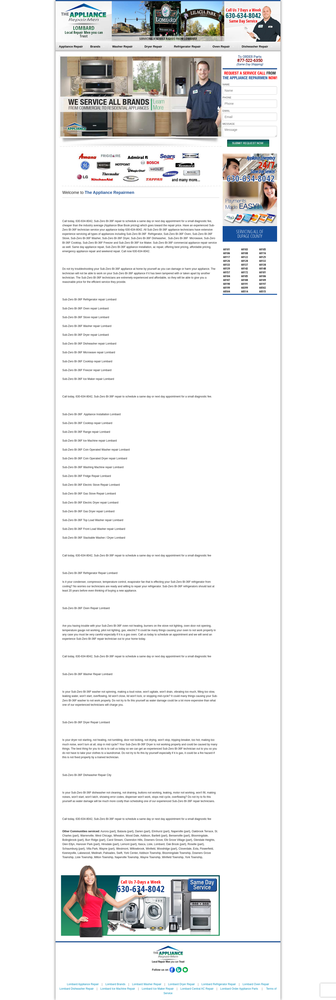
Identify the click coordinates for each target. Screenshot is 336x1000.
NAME (226, 84)
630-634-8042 (243, 15)
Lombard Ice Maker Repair (158, 988)
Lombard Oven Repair (255, 984)
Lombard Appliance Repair (83, 984)
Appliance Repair (71, 46)
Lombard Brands (115, 984)
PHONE (227, 97)
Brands (95, 46)
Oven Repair (221, 46)
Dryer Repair (153, 46)
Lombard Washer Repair (146, 984)
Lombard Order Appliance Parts (239, 988)
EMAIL (226, 110)
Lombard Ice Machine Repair (117, 988)
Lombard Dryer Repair (181, 984)
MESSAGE (229, 123)
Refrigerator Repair (187, 46)
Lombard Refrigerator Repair (219, 984)
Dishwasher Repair (255, 46)
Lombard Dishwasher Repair (76, 988)
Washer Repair (122, 46)
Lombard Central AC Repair (196, 988)
